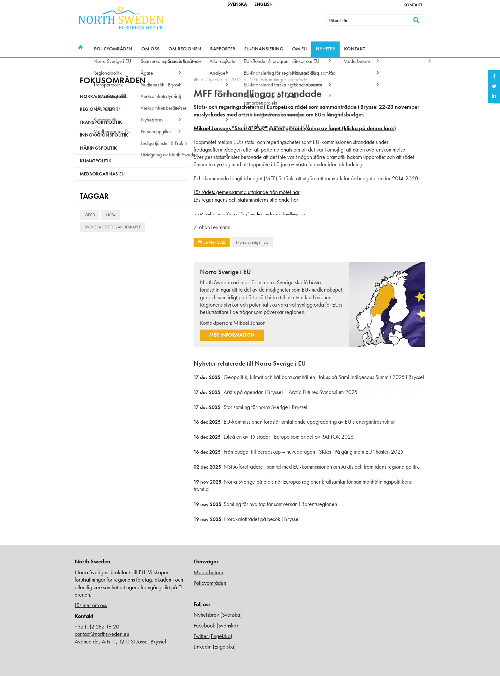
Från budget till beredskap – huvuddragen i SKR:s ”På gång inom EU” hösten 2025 (298, 451)
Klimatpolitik (96, 161)
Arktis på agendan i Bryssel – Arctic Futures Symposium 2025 (275, 392)
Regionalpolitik (99, 109)
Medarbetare (208, 572)
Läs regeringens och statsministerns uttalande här (246, 199)
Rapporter (222, 49)
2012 (235, 79)
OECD (90, 215)
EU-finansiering (263, 49)
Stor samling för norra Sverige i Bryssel (250, 407)
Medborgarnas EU (102, 174)
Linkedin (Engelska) (215, 646)
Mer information (231, 334)
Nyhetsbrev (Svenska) (218, 614)
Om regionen (184, 49)
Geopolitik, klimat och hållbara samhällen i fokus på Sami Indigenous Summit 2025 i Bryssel (309, 377)
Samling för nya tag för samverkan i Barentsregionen (265, 504)
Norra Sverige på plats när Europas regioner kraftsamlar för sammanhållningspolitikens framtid (303, 485)
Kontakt (412, 5)
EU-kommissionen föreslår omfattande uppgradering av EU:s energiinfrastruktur (294, 421)
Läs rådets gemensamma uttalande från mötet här (246, 192)
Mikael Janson (249, 322)
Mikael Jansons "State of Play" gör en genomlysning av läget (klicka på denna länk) (295, 128)
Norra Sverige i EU (252, 242)
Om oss (150, 49)
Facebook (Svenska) (216, 625)
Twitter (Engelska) (213, 636)
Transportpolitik (101, 122)
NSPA (110, 215)
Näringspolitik (98, 148)
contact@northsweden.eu (102, 633)
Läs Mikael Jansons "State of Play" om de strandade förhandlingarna (249, 214)
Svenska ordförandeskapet (113, 227)
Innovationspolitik (104, 135)
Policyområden (113, 49)
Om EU (299, 49)
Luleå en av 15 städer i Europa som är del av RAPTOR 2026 (274, 436)
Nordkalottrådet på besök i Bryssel (247, 519)
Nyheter (325, 49)
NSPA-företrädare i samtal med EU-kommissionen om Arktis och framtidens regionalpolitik (306, 466)
